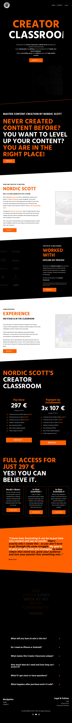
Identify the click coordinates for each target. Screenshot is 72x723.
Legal (67, 704)
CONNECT (59, 5)
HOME (53, 5)
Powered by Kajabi (36, 719)
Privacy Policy (65, 706)
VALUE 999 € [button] (13, 512)
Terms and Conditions (62, 708)
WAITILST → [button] (36, 60)
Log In (66, 5)
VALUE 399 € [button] (36, 514)
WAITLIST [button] (9, 161)
